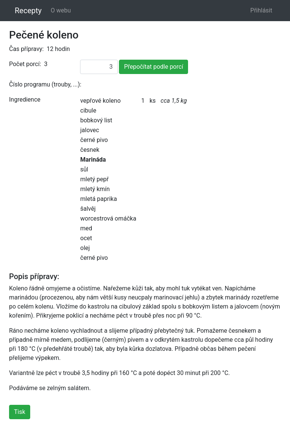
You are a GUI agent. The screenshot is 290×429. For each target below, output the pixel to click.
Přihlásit (261, 10)
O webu (61, 10)
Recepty (28, 10)
